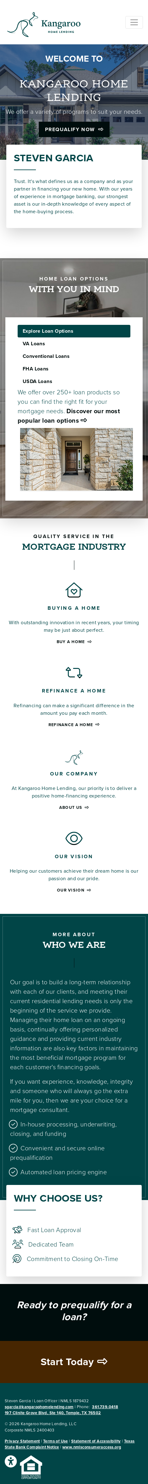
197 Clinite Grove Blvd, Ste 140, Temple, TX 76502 (53, 1412)
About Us (74, 807)
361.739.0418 (105, 1406)
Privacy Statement (22, 1441)
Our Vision (74, 890)
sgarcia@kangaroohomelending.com (39, 1406)
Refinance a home (74, 724)
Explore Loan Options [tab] (48, 331)
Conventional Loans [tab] (46, 356)
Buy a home (74, 641)
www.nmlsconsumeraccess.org (91, 1447)
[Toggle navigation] (134, 22)
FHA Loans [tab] (36, 369)
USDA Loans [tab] (37, 381)
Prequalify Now (74, 129)
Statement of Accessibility (96, 1441)
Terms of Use (55, 1441)
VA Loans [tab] (34, 344)
